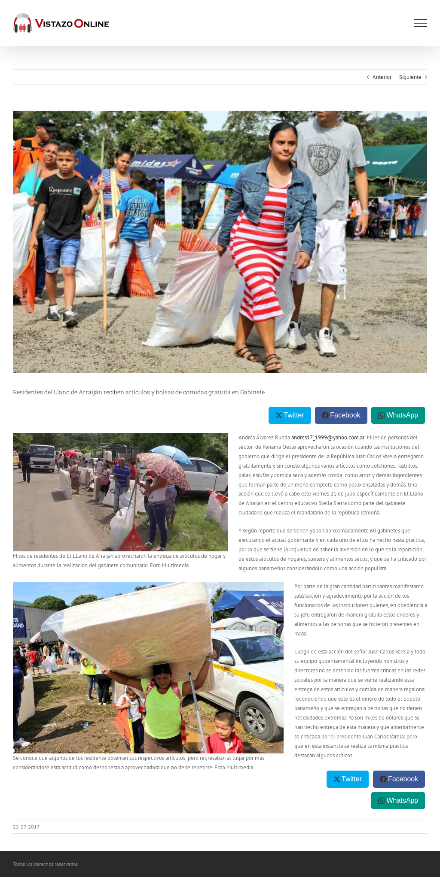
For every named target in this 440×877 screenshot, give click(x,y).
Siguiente (410, 77)
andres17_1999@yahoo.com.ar (327, 437)
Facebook (345, 415)
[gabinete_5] (220, 242)
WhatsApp (402, 415)
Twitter (294, 415)
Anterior (382, 77)
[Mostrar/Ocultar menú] (421, 23)
